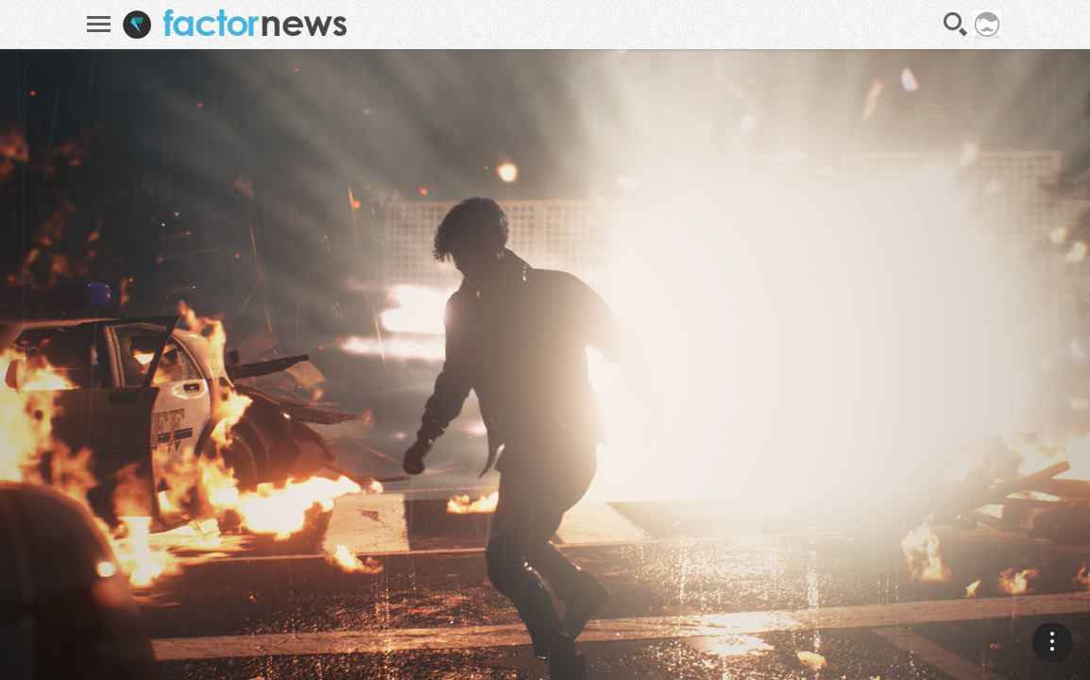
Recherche (956, 24)
